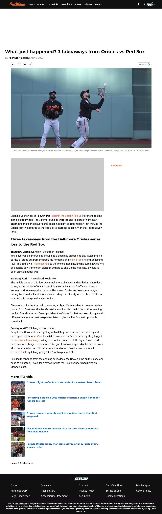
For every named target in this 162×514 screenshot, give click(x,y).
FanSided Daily (19, 490)
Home (14, 463)
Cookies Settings (115, 495)
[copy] (31, 64)
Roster (77, 4)
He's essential (41, 263)
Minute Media (21, 503)
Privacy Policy (86, 490)
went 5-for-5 (76, 259)
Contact (83, 485)
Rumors (41, 4)
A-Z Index (84, 495)
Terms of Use (113, 490)
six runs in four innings (26, 340)
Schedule (53, 4)
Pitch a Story (48, 490)
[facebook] (138, 4)
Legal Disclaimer (20, 495)
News (32, 4)
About (14, 485)
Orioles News (26, 463)
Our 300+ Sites (114, 485)
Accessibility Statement (54, 495)
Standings (66, 4)
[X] (144, 4)
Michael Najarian (19, 57)
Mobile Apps (143, 485)
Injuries (88, 4)
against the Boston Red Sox (67, 215)
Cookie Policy (143, 490)
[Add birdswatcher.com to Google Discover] (144, 64)
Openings (46, 485)
